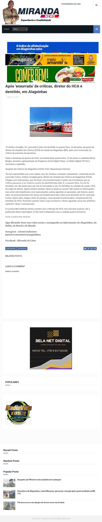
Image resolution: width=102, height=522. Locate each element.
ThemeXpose (46, 518)
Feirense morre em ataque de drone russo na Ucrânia (40, 502)
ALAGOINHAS (11, 248)
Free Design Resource (61, 518)
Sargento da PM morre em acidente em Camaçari (39, 480)
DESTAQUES (22, 248)
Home (6, 29)
